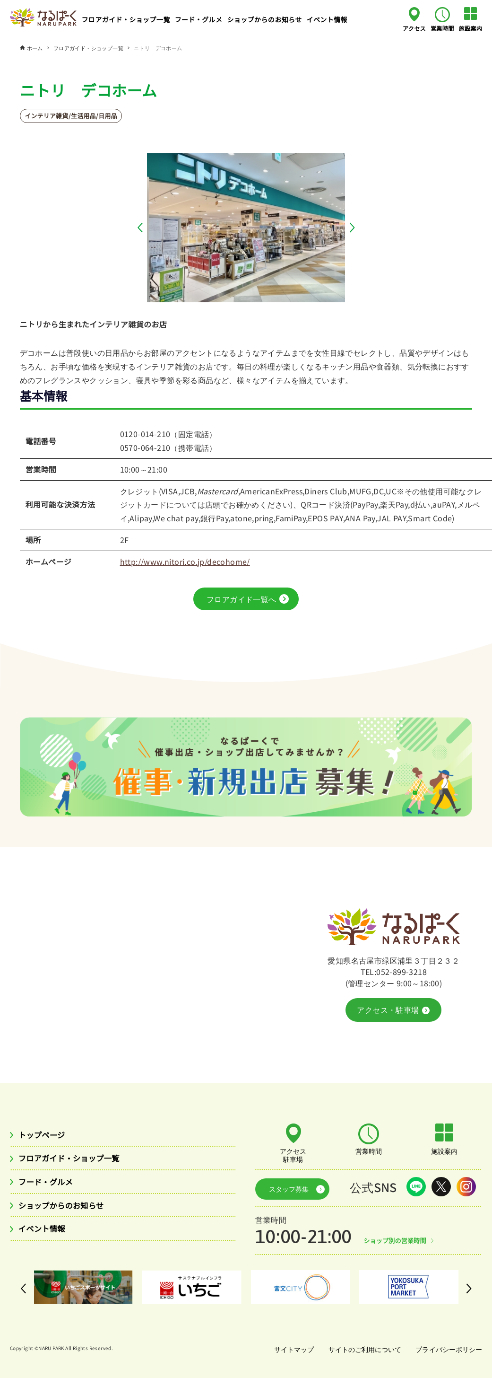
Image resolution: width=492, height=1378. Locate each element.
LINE (416, 1190)
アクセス (414, 28)
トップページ (44, 1138)
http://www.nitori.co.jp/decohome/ (185, 561)
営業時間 (442, 28)
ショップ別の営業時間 (397, 1240)
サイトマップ (290, 1349)
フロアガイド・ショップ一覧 (74, 1163)
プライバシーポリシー (448, 1349)
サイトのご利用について (362, 1349)
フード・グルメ (48, 1187)
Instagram (466, 1190)
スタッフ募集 (285, 1190)
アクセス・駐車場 (393, 1013)
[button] (142, 227)
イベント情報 (44, 1236)
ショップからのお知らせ (66, 1211)
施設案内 (471, 28)
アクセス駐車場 (293, 1158)
